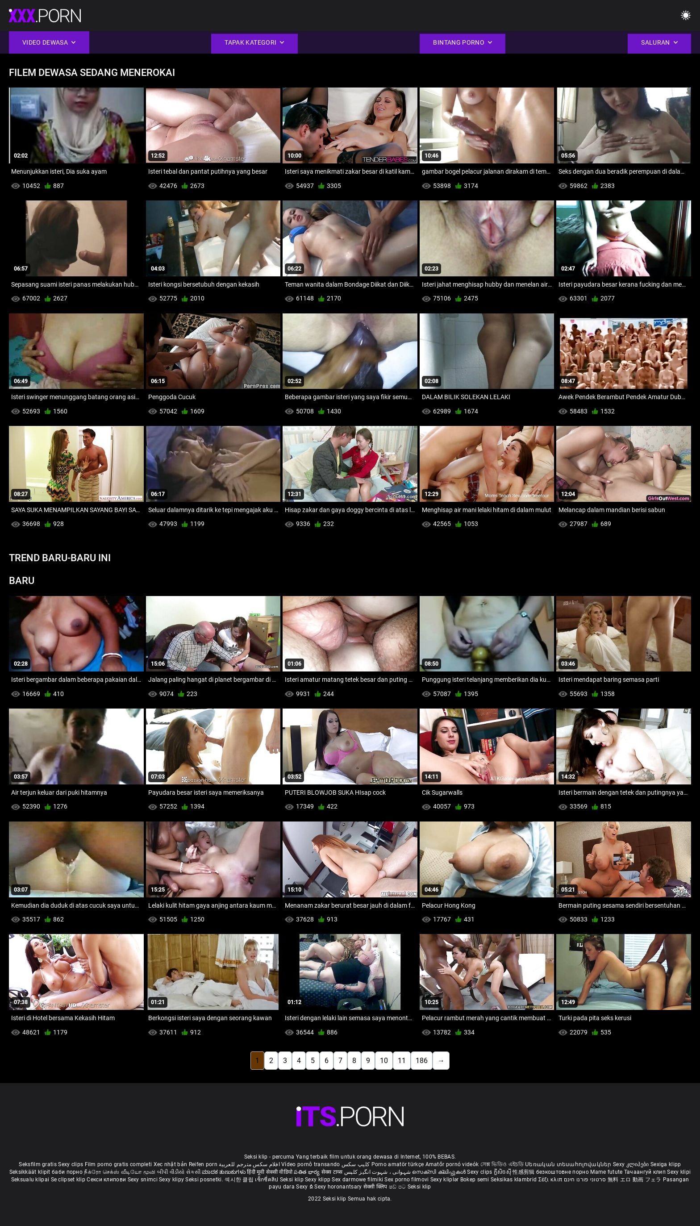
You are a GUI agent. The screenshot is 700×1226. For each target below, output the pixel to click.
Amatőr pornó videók (452, 1164)
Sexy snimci (143, 1179)
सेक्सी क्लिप (376, 1187)
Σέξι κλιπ (551, 1179)
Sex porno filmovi (406, 1179)
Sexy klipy (172, 1179)
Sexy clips (71, 1164)
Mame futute (606, 1172)
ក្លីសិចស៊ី (503, 1172)
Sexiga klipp (665, 1164)
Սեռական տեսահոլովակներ (569, 1164)
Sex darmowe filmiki (357, 1179)
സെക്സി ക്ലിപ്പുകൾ (439, 1172)
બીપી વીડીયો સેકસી (178, 1172)
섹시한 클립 (240, 1179)
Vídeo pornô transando (310, 1164)
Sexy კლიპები (631, 1164)
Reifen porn (203, 1164)
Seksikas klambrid (514, 1179)
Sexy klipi (679, 1172)
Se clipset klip (69, 1179)
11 (402, 1060)
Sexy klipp (318, 1179)
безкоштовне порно (562, 1172)
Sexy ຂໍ (305, 1187)
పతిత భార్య (307, 1172)
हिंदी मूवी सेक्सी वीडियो (269, 1172)
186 (422, 1060)
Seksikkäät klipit (30, 1172)
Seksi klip (292, 1179)
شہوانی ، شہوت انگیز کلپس (378, 1172)
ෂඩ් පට (398, 1187)
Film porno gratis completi (118, 1164)
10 (384, 1060)
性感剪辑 (524, 1172)
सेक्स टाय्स (332, 1172)
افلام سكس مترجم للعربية (249, 1164)
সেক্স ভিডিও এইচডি (502, 1164)
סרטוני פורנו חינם (585, 1179)
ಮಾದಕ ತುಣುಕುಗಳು (224, 1172)
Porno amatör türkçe (397, 1164)
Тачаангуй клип (645, 1172)
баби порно (67, 1172)
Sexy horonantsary (338, 1187)
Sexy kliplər (445, 1179)
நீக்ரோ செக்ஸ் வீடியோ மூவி (119, 1172)
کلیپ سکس (356, 1164)
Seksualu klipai (31, 1179)
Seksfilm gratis (38, 1164)
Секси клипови (107, 1179)
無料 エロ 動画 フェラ (635, 1179)
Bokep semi (474, 1179)
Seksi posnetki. (205, 1179)
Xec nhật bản (171, 1164)
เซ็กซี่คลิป (267, 1179)
